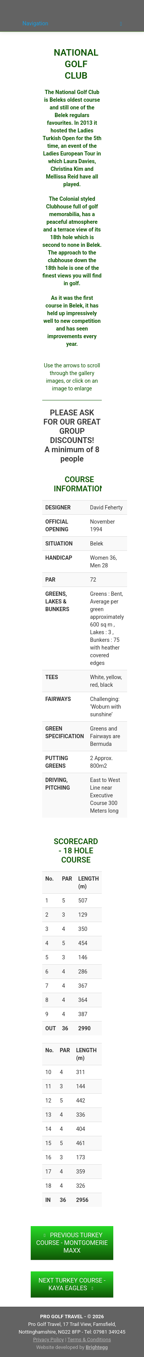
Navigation (72, 23)
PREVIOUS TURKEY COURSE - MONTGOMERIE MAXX (72, 1242)
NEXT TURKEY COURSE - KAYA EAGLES (72, 1284)
